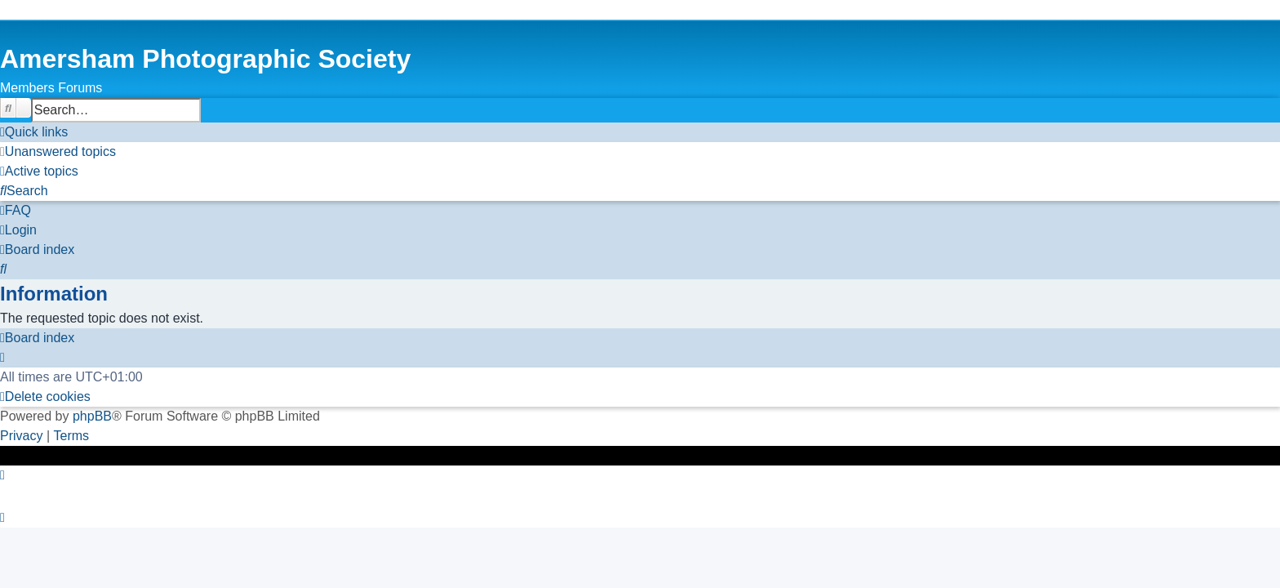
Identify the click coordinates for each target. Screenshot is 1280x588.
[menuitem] (58, 152)
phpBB (92, 416)
